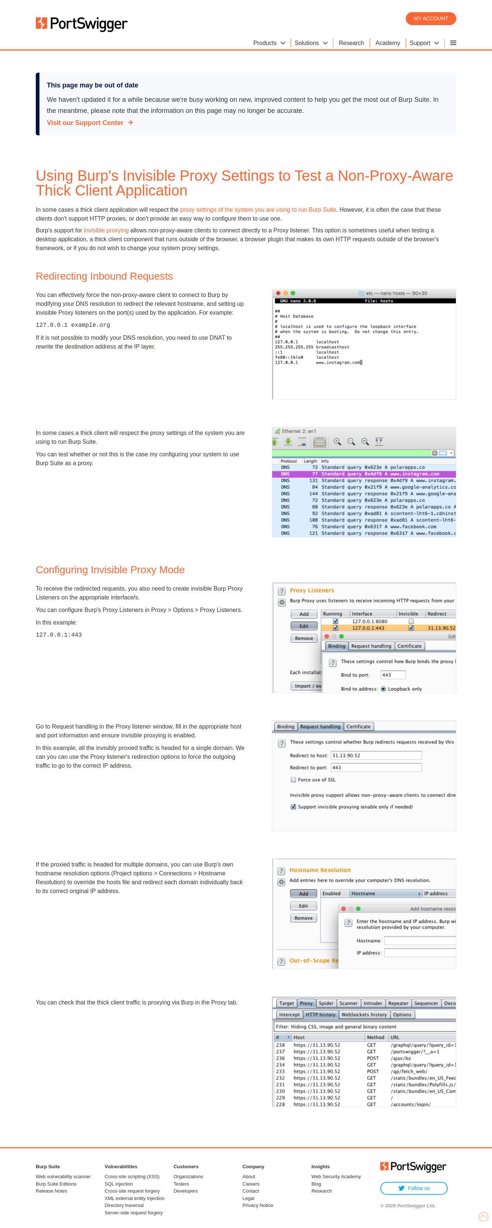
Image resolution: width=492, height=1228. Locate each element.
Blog (316, 1184)
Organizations (188, 1176)
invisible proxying (106, 230)
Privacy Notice (258, 1205)
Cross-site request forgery (132, 1191)
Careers (251, 1184)
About (249, 1176)
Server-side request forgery (134, 1212)
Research (321, 1191)
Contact (251, 1191)
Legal (248, 1198)
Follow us (414, 1188)
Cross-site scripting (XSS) (132, 1176)
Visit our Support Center (85, 123)
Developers (186, 1191)
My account (431, 18)
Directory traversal (124, 1205)
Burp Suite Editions (56, 1184)
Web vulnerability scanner (63, 1176)
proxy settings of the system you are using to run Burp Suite (257, 210)
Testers (181, 1184)
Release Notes (51, 1191)
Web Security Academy (336, 1176)
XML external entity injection (134, 1198)
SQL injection (119, 1184)
